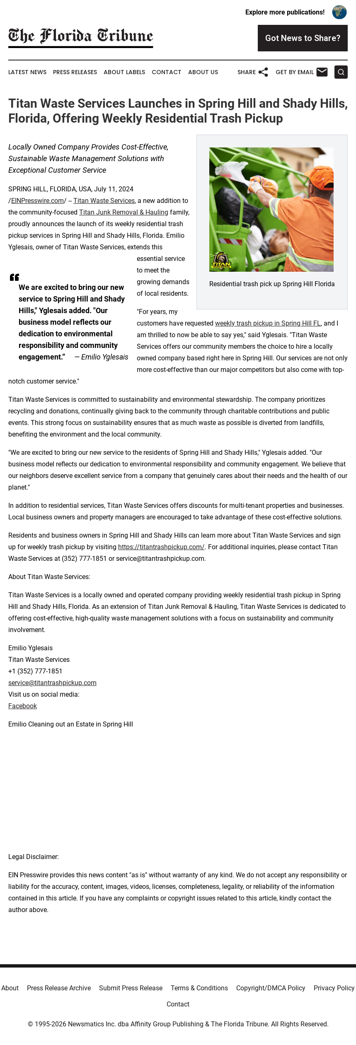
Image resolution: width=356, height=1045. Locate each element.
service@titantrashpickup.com (52, 683)
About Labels (124, 72)
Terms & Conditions (199, 988)
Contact (167, 72)
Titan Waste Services (104, 201)
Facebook (22, 706)
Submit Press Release (130, 988)
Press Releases (75, 72)
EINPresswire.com (37, 201)
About (10, 988)
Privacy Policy (334, 988)
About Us (203, 72)
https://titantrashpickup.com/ (161, 547)
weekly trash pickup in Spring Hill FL (268, 323)
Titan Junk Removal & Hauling (123, 212)
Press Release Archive (59, 988)
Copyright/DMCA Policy (270, 988)
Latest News (27, 72)
